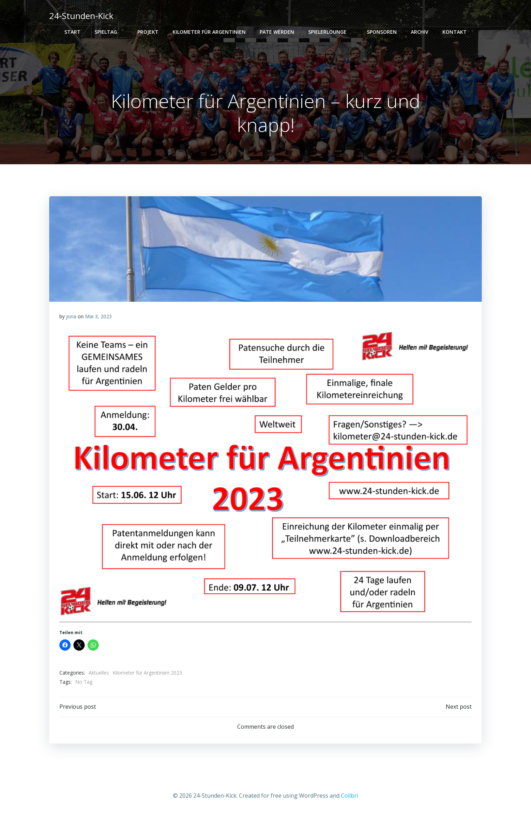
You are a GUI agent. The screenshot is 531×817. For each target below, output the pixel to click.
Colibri (349, 796)
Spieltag (109, 31)
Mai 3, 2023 (98, 316)
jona (71, 316)
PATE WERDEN (277, 31)
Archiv (419, 31)
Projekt (147, 31)
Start (72, 31)
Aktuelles (99, 673)
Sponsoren (382, 31)
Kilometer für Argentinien (209, 31)
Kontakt (454, 31)
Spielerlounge (330, 31)
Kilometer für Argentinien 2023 (147, 673)
